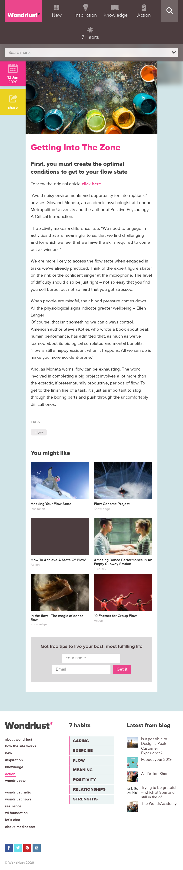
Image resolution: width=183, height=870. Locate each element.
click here (91, 184)
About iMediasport (20, 827)
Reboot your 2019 (156, 759)
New (8, 753)
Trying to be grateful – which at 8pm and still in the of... (158, 792)
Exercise (83, 750)
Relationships (89, 789)
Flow (39, 432)
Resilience (13, 806)
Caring (81, 740)
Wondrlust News (18, 799)
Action (10, 774)
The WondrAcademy (158, 803)
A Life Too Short (155, 773)
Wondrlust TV (15, 780)
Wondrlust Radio (18, 792)
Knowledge (14, 767)
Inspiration (14, 760)
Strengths (85, 799)
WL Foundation (16, 813)
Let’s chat (12, 820)
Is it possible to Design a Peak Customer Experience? (154, 746)
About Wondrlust (18, 739)
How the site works (20, 746)
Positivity (84, 779)
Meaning (83, 769)
